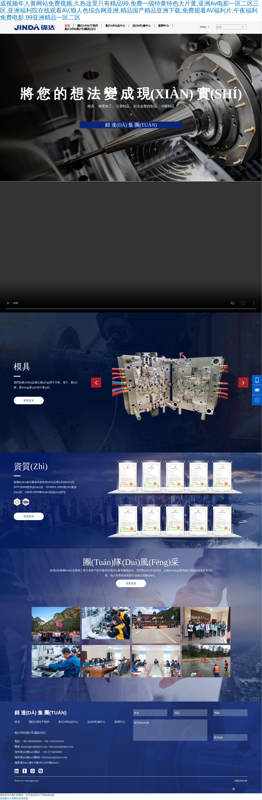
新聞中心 (163, 25)
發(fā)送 (218, 737)
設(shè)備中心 (142, 25)
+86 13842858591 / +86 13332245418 (43, 741)
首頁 (67, 25)
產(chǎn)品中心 (115, 25)
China (204, 27)
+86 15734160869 (52, 752)
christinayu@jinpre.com (54, 757)
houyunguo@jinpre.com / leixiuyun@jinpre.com (47, 746)
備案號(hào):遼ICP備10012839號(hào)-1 (37, 762)
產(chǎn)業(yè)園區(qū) (80, 29)
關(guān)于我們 (87, 25)
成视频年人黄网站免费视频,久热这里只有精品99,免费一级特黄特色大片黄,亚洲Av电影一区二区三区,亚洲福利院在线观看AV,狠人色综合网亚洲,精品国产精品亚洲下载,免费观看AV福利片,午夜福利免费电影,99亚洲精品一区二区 (129, 10)
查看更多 (28, 516)
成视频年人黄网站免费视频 (14, 798)
